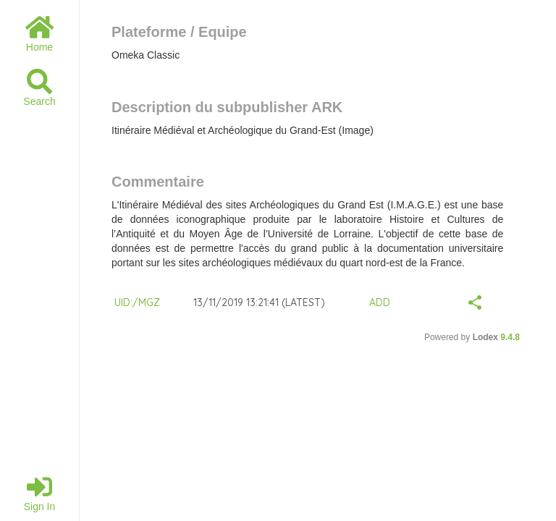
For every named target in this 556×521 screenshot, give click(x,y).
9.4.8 (510, 337)
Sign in (40, 493)
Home (39, 33)
